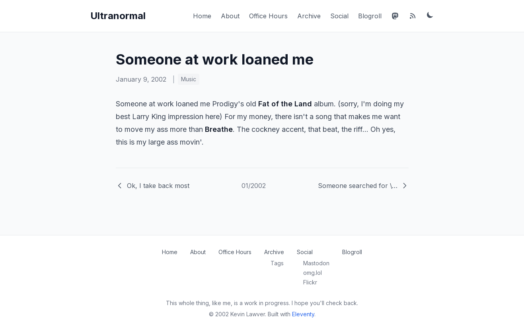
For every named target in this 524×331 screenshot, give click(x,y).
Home (202, 16)
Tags (277, 263)
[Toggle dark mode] (430, 15)
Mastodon (316, 263)
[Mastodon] (395, 16)
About (230, 16)
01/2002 (254, 186)
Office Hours (268, 16)
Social (339, 16)
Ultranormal (118, 16)
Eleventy (303, 314)
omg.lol (312, 272)
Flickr (310, 282)
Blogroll (370, 16)
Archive (309, 16)
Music (188, 79)
